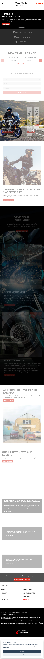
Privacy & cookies (11, 614)
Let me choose (6, 647)
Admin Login (3, 614)
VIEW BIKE (6, 24)
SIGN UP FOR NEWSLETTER (22, 579)
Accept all (22, 651)
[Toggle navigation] (2, 4)
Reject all (22, 654)
